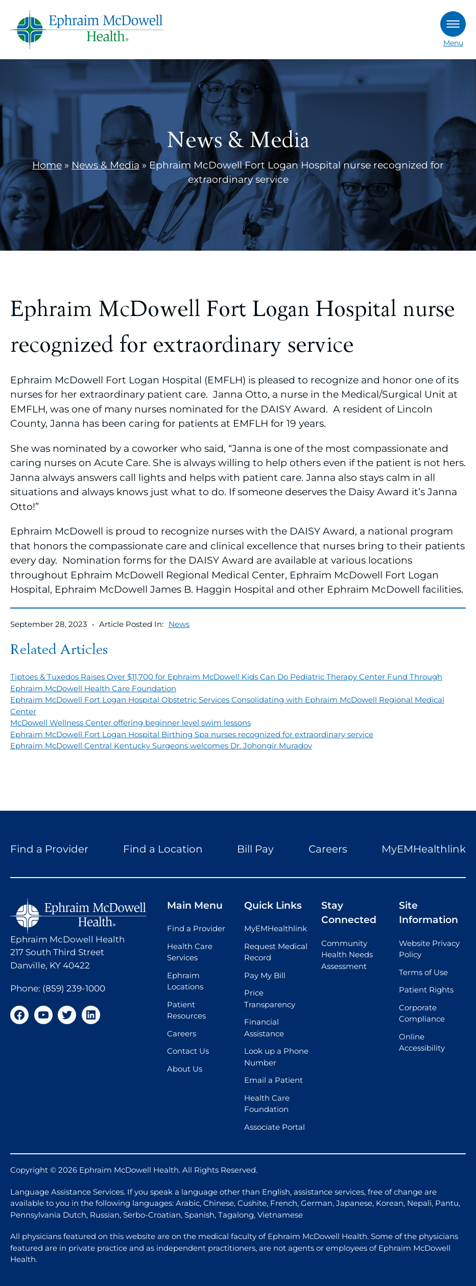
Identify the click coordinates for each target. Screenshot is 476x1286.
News (179, 624)
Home (47, 165)
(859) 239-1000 (73, 988)
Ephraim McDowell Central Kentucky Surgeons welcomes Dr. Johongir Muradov (161, 745)
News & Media (105, 165)
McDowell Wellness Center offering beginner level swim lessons (130, 722)
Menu (453, 29)
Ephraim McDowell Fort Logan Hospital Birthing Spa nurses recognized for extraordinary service (191, 734)
